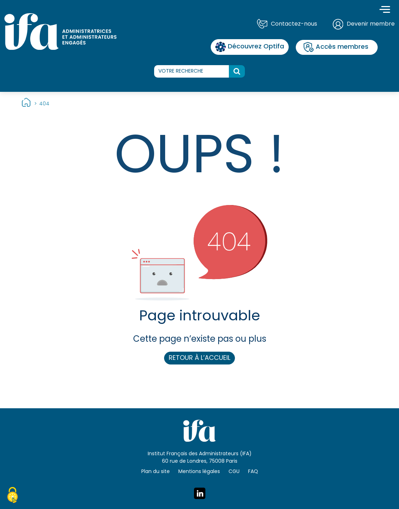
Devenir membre (371, 24)
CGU (234, 472)
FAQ (253, 472)
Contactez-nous (294, 24)
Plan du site (155, 472)
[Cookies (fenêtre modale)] (12, 496)
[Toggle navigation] (384, 10)
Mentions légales (199, 472)
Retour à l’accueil (199, 358)
